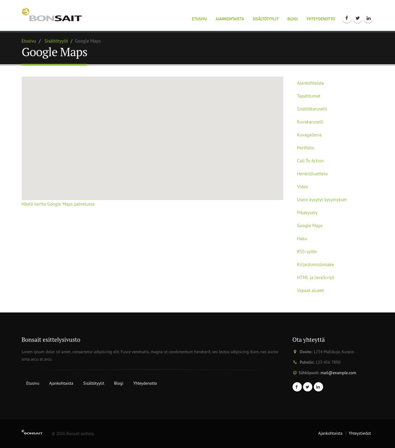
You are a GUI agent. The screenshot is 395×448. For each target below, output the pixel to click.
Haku (302, 238)
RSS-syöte (307, 251)
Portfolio (305, 148)
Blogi (292, 19)
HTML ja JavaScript (315, 277)
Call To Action (310, 161)
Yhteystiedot (360, 433)
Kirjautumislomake (315, 264)
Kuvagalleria (309, 135)
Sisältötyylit (266, 19)
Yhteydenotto (320, 19)
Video (302, 187)
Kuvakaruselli (310, 122)
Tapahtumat (309, 96)
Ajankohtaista (230, 19)
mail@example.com (338, 372)
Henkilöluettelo (312, 174)
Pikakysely (307, 213)
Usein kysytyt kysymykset (322, 200)
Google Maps (310, 225)
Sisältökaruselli (312, 109)
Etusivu (199, 19)
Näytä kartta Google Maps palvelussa (58, 204)
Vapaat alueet (310, 290)
